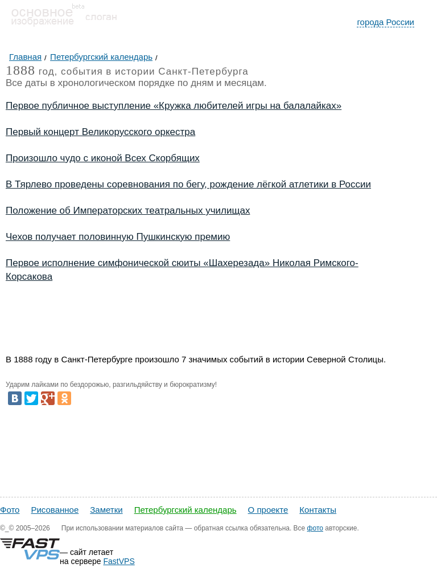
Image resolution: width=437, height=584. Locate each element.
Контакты (317, 509)
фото (315, 528)
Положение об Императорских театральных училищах (128, 210)
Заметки (106, 509)
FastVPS (119, 561)
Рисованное (55, 509)
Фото (9, 509)
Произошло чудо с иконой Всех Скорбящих (103, 158)
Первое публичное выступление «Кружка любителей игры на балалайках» (173, 105)
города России (385, 22)
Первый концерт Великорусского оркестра (100, 131)
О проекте (268, 509)
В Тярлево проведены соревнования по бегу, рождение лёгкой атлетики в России (188, 184)
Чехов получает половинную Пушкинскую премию (118, 236)
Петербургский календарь (185, 509)
